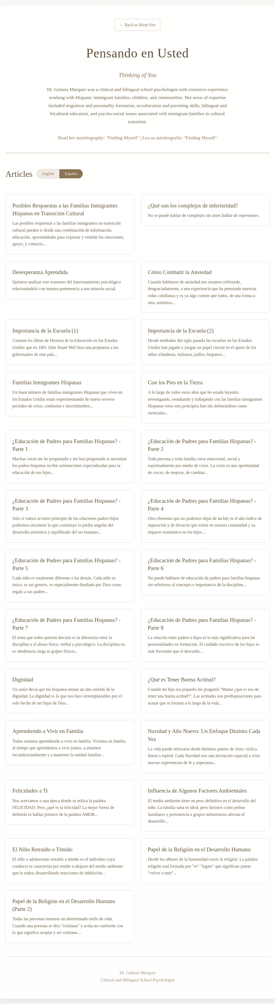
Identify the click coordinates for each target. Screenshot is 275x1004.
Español (71, 173)
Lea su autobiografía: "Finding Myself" (179, 137)
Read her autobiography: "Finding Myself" (98, 137)
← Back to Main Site (137, 25)
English (48, 173)
